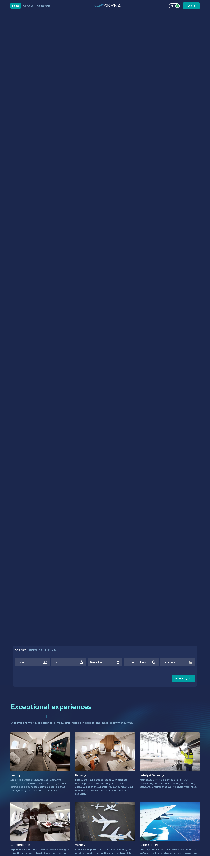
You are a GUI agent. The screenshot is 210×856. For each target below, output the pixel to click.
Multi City (50, 649)
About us (28, 5)
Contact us (43, 5)
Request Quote (183, 678)
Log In (191, 5)
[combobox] (54, 662)
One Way (20, 650)
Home (15, 5)
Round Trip (35, 649)
